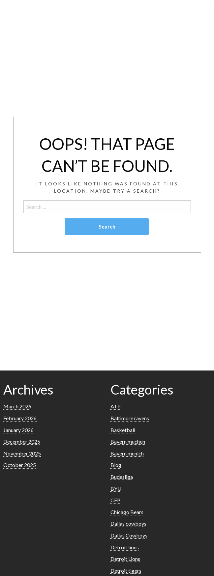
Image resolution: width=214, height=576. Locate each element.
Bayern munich (127, 453)
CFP (115, 500)
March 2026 (17, 406)
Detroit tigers (125, 570)
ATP (115, 406)
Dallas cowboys (128, 523)
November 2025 (22, 453)
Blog (115, 465)
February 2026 (20, 418)
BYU (115, 488)
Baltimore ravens (129, 418)
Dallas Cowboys (128, 535)
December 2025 (21, 441)
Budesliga (121, 477)
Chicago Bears (126, 512)
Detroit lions (124, 547)
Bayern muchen (127, 441)
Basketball (122, 430)
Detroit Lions (125, 559)
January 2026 (18, 430)
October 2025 (19, 465)
